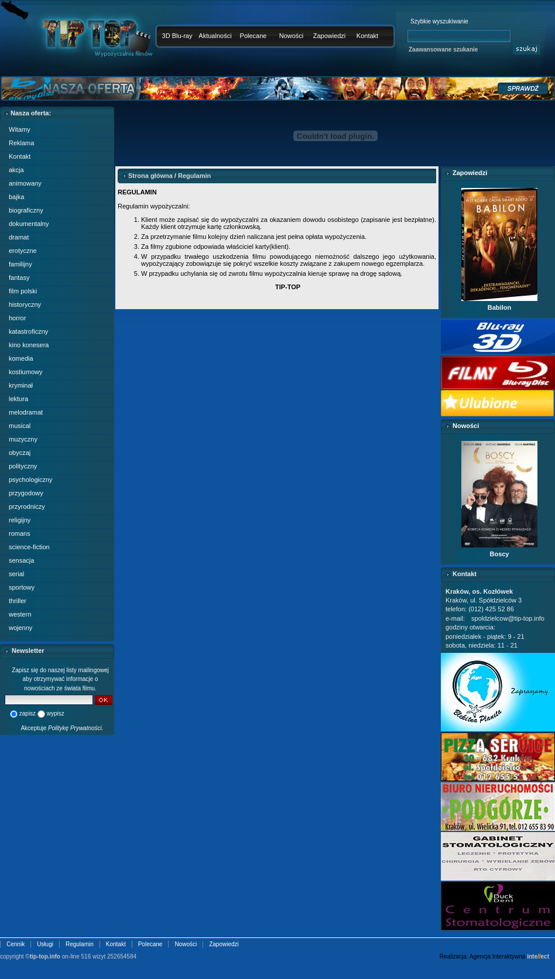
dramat (19, 237)
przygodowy (26, 493)
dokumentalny (29, 223)
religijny (19, 519)
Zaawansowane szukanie (443, 49)
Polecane (253, 35)
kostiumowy (25, 371)
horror (17, 317)
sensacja (21, 560)
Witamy (19, 129)
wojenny (20, 627)
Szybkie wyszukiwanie (439, 21)
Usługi (45, 944)
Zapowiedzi (329, 35)
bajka (16, 196)
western (20, 614)
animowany (25, 183)
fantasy (19, 277)
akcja (16, 169)
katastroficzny (28, 331)
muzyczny (23, 439)
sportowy (22, 587)
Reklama (21, 142)
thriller (17, 600)
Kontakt (367, 35)
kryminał (21, 385)
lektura (18, 398)
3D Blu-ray (177, 35)
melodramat (26, 412)
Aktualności (214, 35)
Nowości (291, 35)
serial (16, 573)
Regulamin (194, 175)
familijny (20, 264)
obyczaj (19, 452)
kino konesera (29, 344)
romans (19, 533)
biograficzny (26, 210)
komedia (21, 358)
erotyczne (23, 250)
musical (19, 425)
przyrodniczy (27, 506)
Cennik (15, 944)
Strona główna (150, 175)
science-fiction (29, 546)
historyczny (25, 304)
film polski (23, 291)
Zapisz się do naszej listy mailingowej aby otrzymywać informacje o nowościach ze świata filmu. (60, 679)
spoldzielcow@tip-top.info (507, 618)
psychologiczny (31, 479)
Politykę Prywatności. (75, 728)
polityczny (23, 466)
